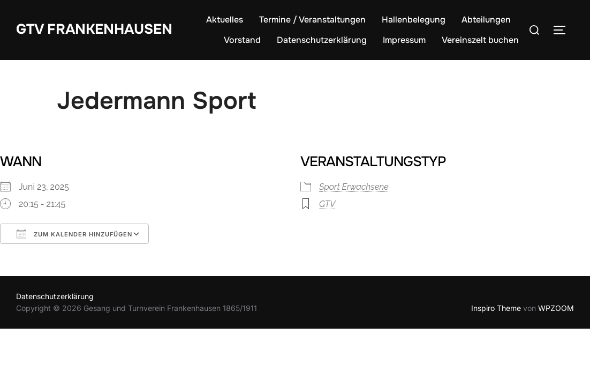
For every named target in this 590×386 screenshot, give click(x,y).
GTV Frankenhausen (94, 29)
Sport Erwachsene (354, 187)
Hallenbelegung (413, 19)
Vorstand (242, 40)
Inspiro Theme (496, 308)
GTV (327, 204)
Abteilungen (486, 19)
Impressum (404, 40)
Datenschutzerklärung (322, 40)
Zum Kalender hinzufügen (74, 234)
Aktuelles (224, 19)
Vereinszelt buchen (480, 40)
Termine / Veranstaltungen (312, 19)
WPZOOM (556, 308)
